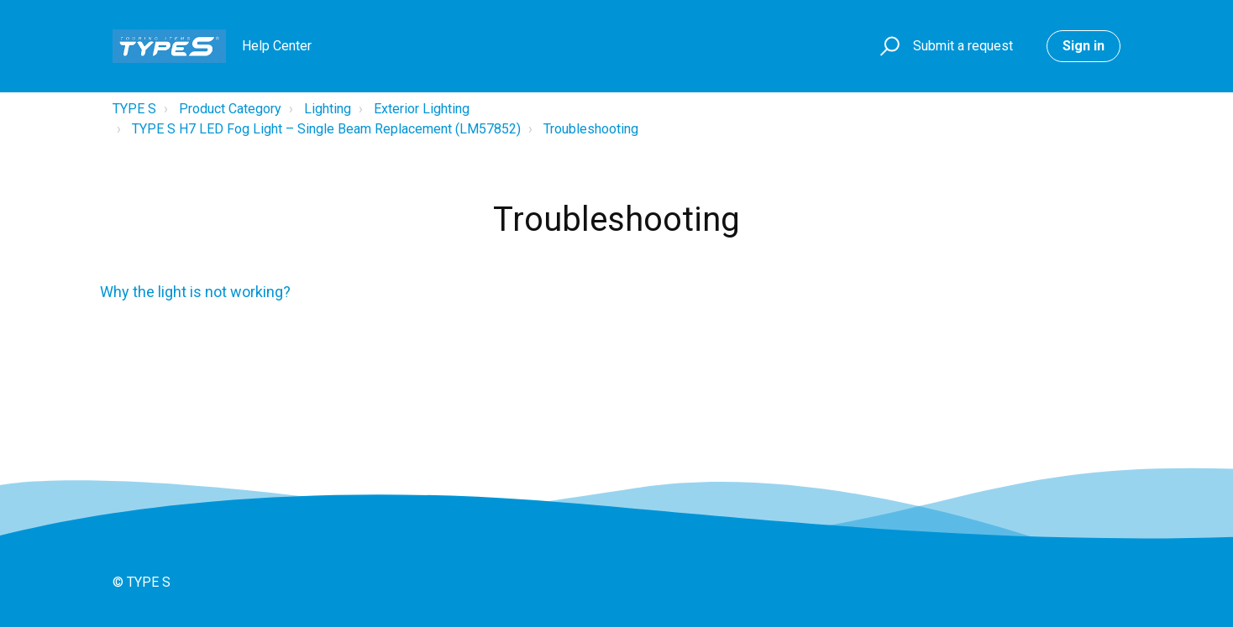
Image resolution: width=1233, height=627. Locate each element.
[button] (887, 46)
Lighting (327, 109)
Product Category (230, 109)
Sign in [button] (1083, 46)
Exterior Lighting (422, 109)
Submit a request (963, 46)
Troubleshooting (590, 129)
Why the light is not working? (195, 291)
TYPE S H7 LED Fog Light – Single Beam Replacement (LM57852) (326, 129)
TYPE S (134, 109)
